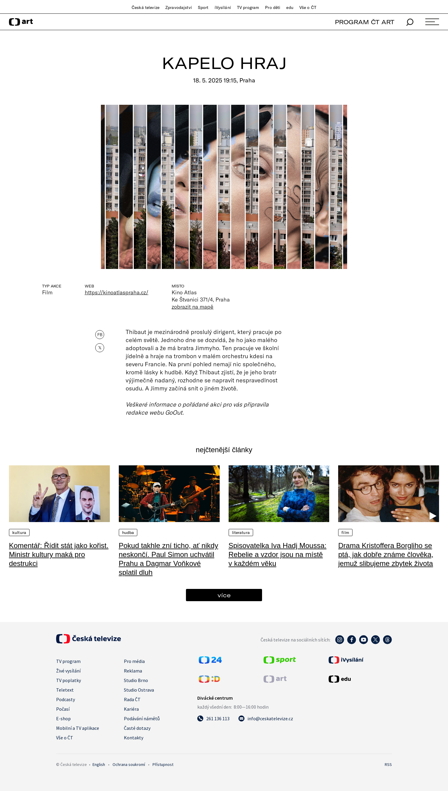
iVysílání (223, 7)
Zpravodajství (178, 7)
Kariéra (131, 709)
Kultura (19, 532)
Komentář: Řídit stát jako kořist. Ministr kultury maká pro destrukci (58, 554)
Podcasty (65, 699)
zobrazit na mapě (192, 306)
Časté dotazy (137, 728)
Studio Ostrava (139, 690)
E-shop (63, 718)
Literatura (241, 532)
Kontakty (133, 738)
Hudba (128, 532)
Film (345, 532)
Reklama (133, 671)
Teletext (65, 690)
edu (289, 7)
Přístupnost (163, 764)
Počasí (63, 709)
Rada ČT (132, 699)
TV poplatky (68, 680)
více (224, 595)
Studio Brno (136, 680)
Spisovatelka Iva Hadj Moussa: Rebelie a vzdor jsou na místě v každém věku (278, 554)
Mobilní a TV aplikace (77, 728)
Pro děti (272, 7)
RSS (388, 764)
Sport (203, 7)
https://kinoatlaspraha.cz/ (116, 292)
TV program (248, 7)
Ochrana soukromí (129, 764)
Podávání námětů (142, 718)
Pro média (134, 661)
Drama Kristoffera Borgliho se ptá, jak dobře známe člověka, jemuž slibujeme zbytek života (385, 554)
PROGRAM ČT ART (364, 22)
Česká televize (145, 7)
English (99, 764)
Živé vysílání (68, 671)
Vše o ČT (307, 7)
